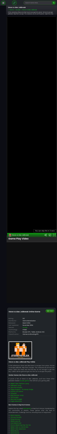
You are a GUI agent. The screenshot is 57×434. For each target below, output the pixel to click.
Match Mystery (15, 411)
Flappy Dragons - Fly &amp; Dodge (21, 385)
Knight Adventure (16, 397)
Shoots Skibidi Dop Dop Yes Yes (20, 420)
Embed (50, 306)
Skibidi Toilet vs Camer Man (19, 422)
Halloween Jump (15, 381)
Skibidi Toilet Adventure (18, 424)
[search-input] (38, 2)
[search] (53, 2)
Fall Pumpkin (14, 393)
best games (27, 404)
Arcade (25, 323)
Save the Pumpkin (16, 383)
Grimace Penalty (15, 413)
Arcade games (24, 376)
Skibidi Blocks (14, 426)
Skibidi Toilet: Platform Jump (19, 379)
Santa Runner (14, 428)
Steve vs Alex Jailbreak (19, 230)
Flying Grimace (15, 415)
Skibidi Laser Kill (15, 417)
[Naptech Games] (14, 2)
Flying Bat (13, 389)
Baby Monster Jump (16, 391)
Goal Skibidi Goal (15, 418)
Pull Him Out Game (16, 387)
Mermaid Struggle (16, 395)
